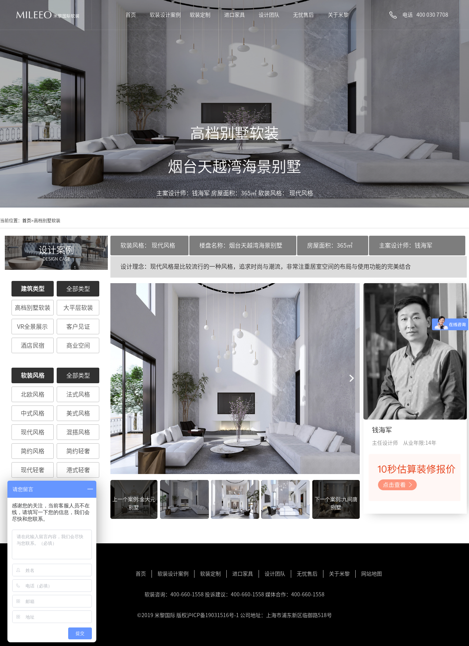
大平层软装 (78, 308)
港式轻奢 (78, 470)
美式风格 (78, 413)
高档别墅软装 (32, 308)
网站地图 (371, 573)
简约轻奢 (78, 451)
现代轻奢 (32, 470)
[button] (351, 378)
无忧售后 (303, 14)
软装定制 (200, 14)
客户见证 (78, 326)
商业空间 (78, 345)
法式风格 (78, 394)
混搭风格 (78, 432)
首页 (131, 14)
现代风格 (32, 432)
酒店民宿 (32, 345)
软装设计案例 (165, 14)
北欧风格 (32, 394)
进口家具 (234, 14)
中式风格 (32, 413)
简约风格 (32, 451)
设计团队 (269, 14)
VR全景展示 (32, 326)
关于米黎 (338, 14)
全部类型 (78, 289)
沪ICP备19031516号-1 (213, 615)
